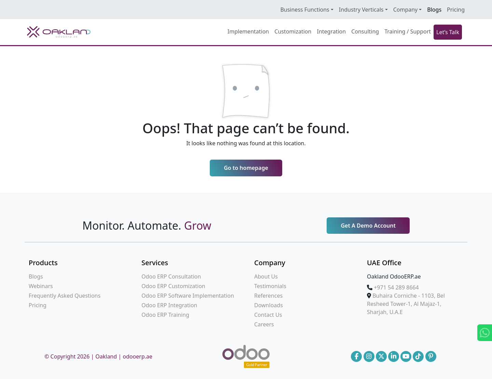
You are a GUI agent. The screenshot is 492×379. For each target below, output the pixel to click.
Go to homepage (246, 168)
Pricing (456, 9)
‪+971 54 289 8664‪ (396, 287)
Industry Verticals (361, 9)
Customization (292, 31)
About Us (266, 276)
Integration (331, 31)
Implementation (248, 31)
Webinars (41, 286)
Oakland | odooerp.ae (123, 356)
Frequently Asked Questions (64, 295)
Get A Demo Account (368, 225)
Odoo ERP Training (165, 315)
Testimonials (270, 286)
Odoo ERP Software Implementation (187, 295)
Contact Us (268, 315)
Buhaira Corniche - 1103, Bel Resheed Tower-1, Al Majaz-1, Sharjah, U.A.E (406, 304)
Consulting (365, 31)
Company (405, 9)
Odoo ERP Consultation (171, 276)
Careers (264, 324)
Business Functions (304, 9)
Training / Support (407, 31)
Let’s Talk (447, 32)
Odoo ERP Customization (173, 286)
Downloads (268, 305)
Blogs (434, 9)
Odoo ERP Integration (169, 305)
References (268, 295)
